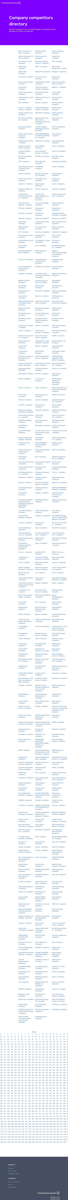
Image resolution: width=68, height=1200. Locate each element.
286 (57, 1057)
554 (50, 1080)
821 (40, 1103)
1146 (22, 1132)
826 (57, 1103)
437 (61, 1070)
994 (15, 1119)
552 (43, 1080)
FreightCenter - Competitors (59, 232)
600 (1, 1085)
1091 (40, 1126)
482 (8, 1075)
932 (8, 1114)
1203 (12, 1137)
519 (33, 1078)
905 (19, 1111)
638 (29, 1088)
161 (40, 1047)
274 (15, 1057)
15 (53, 1034)
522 (43, 1078)
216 (22, 1052)
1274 (50, 1142)
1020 (1, 1121)
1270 (36, 1142)
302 (8, 1060)
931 (5, 1114)
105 (54, 1042)
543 (12, 1080)
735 (54, 1096)
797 (61, 1101)
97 (25, 1042)
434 (50, 1070)
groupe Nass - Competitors (59, 482)
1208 (29, 1137)
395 (19, 1067)
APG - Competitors (23, 982)
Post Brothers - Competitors (26, 805)
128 (29, 1044)
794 (50, 1101)
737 (61, 1096)
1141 (5, 1132)
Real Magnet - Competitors (25, 734)
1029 (33, 1121)
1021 (5, 1121)
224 (50, 1052)
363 (12, 1065)
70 (36, 1039)
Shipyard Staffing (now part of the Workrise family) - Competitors (25, 303)
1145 (19, 1132)
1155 (54, 1132)
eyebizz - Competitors (41, 387)
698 (29, 1093)
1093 (47, 1126)
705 (54, 1093)
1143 (12, 1132)
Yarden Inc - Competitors (42, 325)
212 (8, 1052)
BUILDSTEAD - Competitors (42, 113)
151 (5, 1047)
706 (57, 1093)
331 (5, 1062)
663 (12, 1090)
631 (5, 1088)
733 (47, 1096)
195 (54, 1049)
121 (5, 1044)
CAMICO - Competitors (58, 767)
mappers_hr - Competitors (25, 184)
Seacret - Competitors (41, 528)
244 (15, 1054)
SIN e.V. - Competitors (41, 66)
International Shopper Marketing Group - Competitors (41, 696)
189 (33, 1049)
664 (15, 1090)
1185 (54, 1134)
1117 (26, 1129)
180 (1, 1049)
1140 (1, 1132)
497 (61, 1075)
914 (50, 1111)
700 (36, 1093)
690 (1, 1093)
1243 (47, 1139)
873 (12, 1108)
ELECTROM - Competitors (25, 405)
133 (47, 1044)
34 (15, 1036)
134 (50, 1044)
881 (40, 1108)
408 (64, 1067)
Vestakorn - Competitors (42, 493)
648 (64, 1088)
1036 (57, 1121)
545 (19, 1080)
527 (61, 1078)
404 (50, 1067)
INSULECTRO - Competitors (42, 71)
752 (8, 1098)
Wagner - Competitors (41, 543)
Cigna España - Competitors (26, 373)
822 (43, 1103)
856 (57, 1106)
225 (54, 1052)
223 (47, 1052)
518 (29, 1078)
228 (64, 1052)
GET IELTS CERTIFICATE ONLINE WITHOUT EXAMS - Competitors (42, 795)
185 (19, 1049)
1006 (57, 1119)
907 (26, 1111)
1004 (50, 1119)
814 (15, 1103)
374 (50, 1065)
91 (4, 1042)
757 (26, 1098)
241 (5, 1054)
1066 (57, 1124)
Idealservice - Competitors (59, 218)
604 (15, 1085)
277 (26, 1057)
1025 (19, 1121)
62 (8, 1039)
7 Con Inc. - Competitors (58, 472)
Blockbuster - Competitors (59, 71)
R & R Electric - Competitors (42, 266)
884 (50, 1108)
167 (61, 1047)
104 (50, 1042)
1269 (33, 1142)
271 (5, 1057)
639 (33, 1088)
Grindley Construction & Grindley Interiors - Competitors (24, 451)
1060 (36, 1124)
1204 (15, 1137)
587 (61, 1083)
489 (33, 1075)
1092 (43, 1126)
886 (57, 1108)
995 (19, 1119)
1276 (57, 1142)
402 (43, 1067)
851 (40, 1106)
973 (47, 1116)
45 (53, 1036)
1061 (40, 1124)
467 (61, 1072)
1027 (26, 1121)
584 (50, 1083)
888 (64, 1108)
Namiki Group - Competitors (26, 999)
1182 (43, 1134)
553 (47, 1080)
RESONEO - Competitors (25, 800)
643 (47, 1088)
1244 (50, 1139)
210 (1, 1052)
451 (5, 1072)
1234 (15, 1139)
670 (36, 1090)
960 (1, 1116)
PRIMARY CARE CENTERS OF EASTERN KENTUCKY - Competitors (42, 807)
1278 (64, 1142)
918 (64, 1111)
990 (1, 1119)
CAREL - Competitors (41, 638)
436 (57, 1070)
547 (26, 1080)
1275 (54, 1142)
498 (64, 1075)
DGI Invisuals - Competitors (42, 829)
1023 (12, 1121)
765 (54, 1098)
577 (26, 1083)
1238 (29, 1139)
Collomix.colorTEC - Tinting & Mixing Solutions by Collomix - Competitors (59, 628)
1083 (12, 1126)
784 (15, 1101)
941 (40, 1114)
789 (33, 1101)
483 (12, 1075)
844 (15, 1106)
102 (43, 1042)
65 (18, 1039)
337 (26, 1062)
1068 (64, 1124)
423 (12, 1070)
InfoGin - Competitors (58, 572)
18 (64, 1034)
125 (19, 1044)
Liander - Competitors (58, 583)
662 (8, 1090)
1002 (43, 1119)
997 (26, 1119)
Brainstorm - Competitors (59, 562)
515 (19, 1078)
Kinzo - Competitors (40, 602)
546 (22, 1080)
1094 (50, 1126)
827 (61, 1103)
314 (50, 1060)
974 (50, 1116)
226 (57, 1052)
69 (32, 1039)
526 (57, 1078)
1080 (1, 1126)
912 (43, 1111)
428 (29, 1070)
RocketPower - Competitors (59, 1004)
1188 (64, 1134)
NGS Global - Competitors (42, 156)
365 (19, 1065)
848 (29, 1106)
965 (19, 1116)
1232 (8, 1139)
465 (54, 1072)
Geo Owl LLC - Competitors (59, 368)
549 (33, 1080)
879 (33, 1108)
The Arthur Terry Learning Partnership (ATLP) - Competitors (42, 918)
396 (22, 1067)
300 (1, 1060)
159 (33, 1047)
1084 (15, 1126)
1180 (36, 1134)
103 (47, 1042)
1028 (29, 1121)
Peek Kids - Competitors (41, 373)
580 (36, 1083)
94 (15, 1042)
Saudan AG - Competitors (42, 218)
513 (12, 1078)
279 (33, 1057)
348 (64, 1062)
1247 (61, 1139)
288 (64, 1057)
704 (50, 1093)
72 (43, 1039)
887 (61, 1108)
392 (8, 1067)
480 (1, 1075)
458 (29, 1072)
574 (15, 1083)
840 (1, 1106)
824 (50, 1103)
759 (33, 1098)
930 (1, 1114)
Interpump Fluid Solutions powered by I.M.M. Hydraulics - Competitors (42, 814)
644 (50, 1088)
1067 (61, 1124)
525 (54, 1078)
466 (57, 1072)
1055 (19, 1124)
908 (29, 1111)
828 (64, 1103)
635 (19, 1088)
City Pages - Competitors (25, 685)
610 (36, 1085)
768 (64, 1098)
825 (54, 1103)
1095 (54, 1126)
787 (26, 1101)
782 (8, 1101)
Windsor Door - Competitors (26, 892)
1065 (54, 1124)
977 (61, 1116)
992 (8, 1119)
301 (5, 1060)
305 (19, 1060)
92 (8, 1042)
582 (43, 1083)
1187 (61, 1134)
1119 (33, 1129)
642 (43, 1088)
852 (43, 1106)
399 (33, 1067)
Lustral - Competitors (24, 562)
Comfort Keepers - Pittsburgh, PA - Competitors (57, 954)
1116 (22, 1129)
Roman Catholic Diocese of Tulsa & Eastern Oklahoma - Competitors (59, 389)
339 (33, 1062)
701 (40, 1093)
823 (47, 1103)
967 (26, 1116)
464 (50, 1072)
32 (8, 1036)
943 (47, 1114)
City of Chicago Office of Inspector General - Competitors (25, 268)
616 (57, 1085)
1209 (33, 1137)
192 (43, 1049)
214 (15, 1052)
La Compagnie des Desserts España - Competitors (57, 831)
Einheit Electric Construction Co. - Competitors (57, 795)
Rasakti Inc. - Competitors (59, 87)
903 (12, 1111)
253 (47, 1054)
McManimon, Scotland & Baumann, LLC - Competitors (42, 661)
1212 (43, 1137)
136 (57, 1044)
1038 (64, 1121)
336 (22, 1062)
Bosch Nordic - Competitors (59, 678)
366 (22, 1065)
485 (19, 1075)
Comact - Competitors (24, 638)
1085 (19, 1126)
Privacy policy (12, 1187)
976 (57, 1116)
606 (22, 1085)
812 (8, 1103)
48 (64, 1036)
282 (43, 1057)
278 (29, 1057)
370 (36, 1065)
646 (57, 1088)
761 (40, 1098)
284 (50, 1057)
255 (54, 1054)
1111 (5, 1129)
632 (8, 1088)
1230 (1, 1139)
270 (1, 1057)
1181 (40, 1134)
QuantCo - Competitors (41, 102)
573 (12, 1083)
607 (26, 1085)
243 (12, 1054)
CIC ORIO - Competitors (24, 881)
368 (29, 1065)
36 (22, 1036)
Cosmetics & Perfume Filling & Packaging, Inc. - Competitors (42, 320)
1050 (1, 1124)
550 (36, 1080)
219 (33, 1052)
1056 (22, 1124)
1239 (33, 1139)
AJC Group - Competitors (25, 522)
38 (29, 1036)
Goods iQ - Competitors (41, 400)
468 (64, 1072)
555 (54, 1080)
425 (19, 1070)
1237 (26, 1139)
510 (1, 1078)
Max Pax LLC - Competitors (25, 259)
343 (47, 1062)
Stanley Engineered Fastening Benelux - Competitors (57, 852)
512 (8, 1078)
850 (36, 1106)
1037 (61, 1121)
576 (22, 1083)
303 (12, 1060)
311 (40, 1060)
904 (15, 1111)
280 (36, 1057)
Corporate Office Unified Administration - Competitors (41, 930)
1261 (5, 1142)
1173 (12, 1134)
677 (61, 1090)
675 (54, 1090)
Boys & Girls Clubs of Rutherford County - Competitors (41, 609)
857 (61, 1106)
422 (8, 1070)
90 (1, 1042)
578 (29, 1083)
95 (18, 1042)
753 (12, 1098)
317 (61, 1060)
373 (47, 1065)
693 (12, 1093)
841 (5, 1106)
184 (15, 1049)
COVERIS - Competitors (58, 336)
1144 (15, 1132)
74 (50, 1039)
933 (12, 1114)
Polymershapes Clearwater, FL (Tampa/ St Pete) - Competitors (25, 168)
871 (5, 1108)
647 (61, 1088)
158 (29, 1047)
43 (46, 1036)
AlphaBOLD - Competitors (42, 947)
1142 (8, 1132)
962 (8, 1116)
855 (54, 1106)
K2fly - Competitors (57, 61)
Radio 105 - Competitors (58, 450)
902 (8, 1111)
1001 (40, 1119)
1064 (50, 1124)
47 (60, 1036)
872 (8, 1108)
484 (15, 1075)
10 (36, 1034)
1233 (12, 1139)
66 (22, 1039)
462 (43, 1072)
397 (26, 1067)
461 (40, 1072)
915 (54, 1111)
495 (54, 1075)
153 (12, 1047)
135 (54, 1044)
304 (15, 1060)
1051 (5, 1124)
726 (22, 1096)
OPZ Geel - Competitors (24, 400)
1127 (61, 1129)
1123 (47, 1129)
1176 (22, 1134)
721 (5, 1096)
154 (15, 1047)
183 (12, 1049)
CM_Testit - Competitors (58, 805)
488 (29, 1075)
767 (61, 1098)
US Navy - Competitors (24, 379)
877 (26, 1108)
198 (64, 1049)
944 (50, 1114)
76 (57, 1039)
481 (5, 1075)
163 (47, 1047)
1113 (12, 1129)
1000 (36, 1119)
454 (15, 1072)
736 (57, 1096)
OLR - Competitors (40, 572)
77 (60, 1039)
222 (43, 1052)
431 (40, 1070)
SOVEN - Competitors (24, 614)
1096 (57, 1126)
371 (40, 1065)
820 (36, 1103)
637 (26, 1088)
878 (29, 1108)
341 (40, 1062)
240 (1, 1054)
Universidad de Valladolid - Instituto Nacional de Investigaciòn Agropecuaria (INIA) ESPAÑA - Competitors (25, 503)
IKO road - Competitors (24, 387)
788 (29, 1101)
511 (5, 1078)
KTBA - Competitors (57, 942)
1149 (33, 1132)
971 (40, 1116)
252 (43, 1054)
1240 (36, 1139)
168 (64, 1047)
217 (26, 1052)
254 (50, 1054)
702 (43, 1093)
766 (57, 1098)
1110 (1, 1129)
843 (12, 1106)
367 (26, 1065)
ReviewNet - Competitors (59, 729)
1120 (36, 1129)
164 (50, 1047)
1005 (54, 1119)
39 (32, 1036)
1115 (19, 1129)
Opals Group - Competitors (42, 141)
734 (50, 1096)
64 (15, 1039)
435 (54, 1070)
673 (47, 1090)
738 (64, 1096)
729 (33, 1096)
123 (12, 1044)
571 (5, 1083)
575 (19, 1083)
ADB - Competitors (23, 232)
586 (57, 1083)
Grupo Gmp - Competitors (59, 842)
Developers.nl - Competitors (26, 778)
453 (12, 1072)
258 (64, 1054)
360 (1, 1065)
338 (29, 1062)
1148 (29, 1132)
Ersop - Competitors (40, 245)
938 (29, 1114)
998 (29, 1119)
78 (64, 1039)
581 (40, 1083)
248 (29, 1054)
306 (22, 1060)
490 (36, 1075)
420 (1, 1070)
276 (22, 1057)
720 (1, 1096)
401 (40, 1067)
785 (19, 1101)
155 (19, 1047)
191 (40, 1049)
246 (22, 1054)
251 (40, 1054)
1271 (40, 1142)
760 (36, 1098)
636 (22, 1088)
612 (43, 1085)
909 (33, 1111)
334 (15, 1062)
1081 (5, 1126)
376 (57, 1065)
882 (43, 1108)
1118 (29, 1129)
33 (11, 1036)
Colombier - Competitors (42, 800)
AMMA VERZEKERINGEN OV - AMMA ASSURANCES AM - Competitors (42, 135)
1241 (40, 1139)
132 (43, 1044)
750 (1, 1098)
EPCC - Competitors (40, 457)
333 (12, 1062)
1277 (61, 1142)
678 (64, 1090)
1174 (15, 1134)
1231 (5, 1139)
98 (29, 1042)
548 (29, 1080)
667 (26, 1090)
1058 (29, 1124)
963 (12, 1116)
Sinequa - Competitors (58, 146)
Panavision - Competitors (59, 989)
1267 (26, 1142)
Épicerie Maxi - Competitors (42, 425)
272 (8, 1057)
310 (36, 1060)
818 (29, 1103)
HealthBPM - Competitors (25, 273)
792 (43, 1101)
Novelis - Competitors (41, 857)
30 (1, 1036)
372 (43, 1065)
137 (61, 1044)
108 (64, 1042)
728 (29, 1096)
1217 (61, 1137)
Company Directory (13, 1173)
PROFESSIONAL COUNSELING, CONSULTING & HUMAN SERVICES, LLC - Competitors (41, 743)
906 (22, 1111)
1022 (8, 1121)
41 (39, 1036)
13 (46, 1034)
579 (33, 1083)
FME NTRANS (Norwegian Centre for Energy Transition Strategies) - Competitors (59, 517)
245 (19, 1054)
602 (8, 1085)
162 (43, 1047)
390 (1, 1067)
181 (5, 1049)
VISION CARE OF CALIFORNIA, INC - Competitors (23, 937)
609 (33, 1085)
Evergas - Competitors (41, 614)
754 (15, 1098)
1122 (43, 1129)
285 (54, 1057)
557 (61, 1080)
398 (29, 1067)
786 (22, 1101)
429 (33, 1070)
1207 (26, 1137)
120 (1, 1044)
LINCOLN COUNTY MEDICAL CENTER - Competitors (40, 898)
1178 (29, 1134)
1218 (64, 1137)
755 (19, 1098)
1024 (15, 1121)
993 (12, 1119)
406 (57, 1067)
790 (36, 1101)
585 (54, 1083)
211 (5, 1052)
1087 (26, 1126)
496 (57, 1075)
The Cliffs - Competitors (58, 971)
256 (57, 1054)
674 (50, 1090)
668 (29, 1090)
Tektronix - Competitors (41, 189)
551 (40, 1080)
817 (26, 1103)
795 (54, 1101)
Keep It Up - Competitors (42, 296)
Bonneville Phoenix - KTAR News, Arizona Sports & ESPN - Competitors (25, 680)
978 (64, 1116)
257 (61, 1054)
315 (54, 1060)
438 (64, 1070)
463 (47, 1072)
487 (26, 1075)
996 (22, 1119)
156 (22, 1047)
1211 (40, 1137)
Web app (10, 1168)
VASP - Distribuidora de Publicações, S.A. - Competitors (24, 876)
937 (26, 1114)
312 (43, 1060)
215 (19, 1052)
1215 (54, 1137)
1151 (40, 1132)
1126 (57, 1129)
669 (33, 1090)
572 (8, 1083)
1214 (50, 1137)
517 (26, 1078)
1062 (43, 1124)
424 (15, 1070)
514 (15, 1078)
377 (61, 1065)
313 (47, 1060)
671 (40, 1090)
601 (5, 1085)
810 (1, 1103)
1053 (12, 1124)
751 (5, 1098)
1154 (50, 1132)
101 (40, 1042)
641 (40, 1088)
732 (43, 1096)
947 (61, 1114)
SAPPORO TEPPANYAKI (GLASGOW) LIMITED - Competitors (41, 954)
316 (57, 1060)
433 (47, 1070)
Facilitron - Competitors (41, 850)
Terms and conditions (14, 1182)
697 (26, 1093)
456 (22, 1072)
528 (64, 1078)
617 (61, 1085)
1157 (61, 1132)
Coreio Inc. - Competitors (25, 552)
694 (15, 1093)
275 (19, 1057)
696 (22, 1093)
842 (8, 1106)
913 (47, 1111)
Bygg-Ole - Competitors (41, 583)
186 (22, 1049)
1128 (64, 1129)
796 (57, 1101)
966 (22, 1116)
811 (5, 1103)
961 (5, 1116)
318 (64, 1060)
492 (43, 1075)
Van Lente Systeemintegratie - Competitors (23, 961)
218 (29, 1052)
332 (8, 1062)
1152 (43, 1132)
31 (4, 1036)
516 (22, 1078)
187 (26, 1049)
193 (47, 1049)
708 (64, 1093)
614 (50, 1085)
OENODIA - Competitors (24, 989)
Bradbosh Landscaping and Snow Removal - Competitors (59, 668)
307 (26, 1060)
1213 (47, 1137)
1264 (15, 1142)
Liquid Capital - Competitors (59, 1009)
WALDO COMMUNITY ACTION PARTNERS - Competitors (41, 444)
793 (47, 1101)
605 (19, 1085)
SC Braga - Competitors (41, 706)
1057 (26, 1124)
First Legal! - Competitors (42, 410)
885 (54, 1108)
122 (8, 1044)
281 (40, 1057)
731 (40, 1096)
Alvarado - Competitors (24, 847)
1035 (54, 1121)
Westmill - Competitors (41, 346)
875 (19, 1108)
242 (8, 1054)
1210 (36, 1137)
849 (33, 1106)
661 (5, 1090)
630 (1, 1088)
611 (40, 1085)
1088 (29, 1126)
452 (8, 1072)
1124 (50, 1129)
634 (15, 1088)
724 (15, 1096)
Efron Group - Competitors (42, 626)
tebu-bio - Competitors (58, 977)
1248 (64, 1139)
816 (22, 1103)
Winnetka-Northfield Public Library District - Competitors (42, 717)
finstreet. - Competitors (41, 847)
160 (36, 1047)
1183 (47, 1134)
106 (57, 1042)
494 (50, 1075)
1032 (43, 1121)
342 (43, 1062)
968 (29, 1116)
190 (36, 1049)
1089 (33, 1126)
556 (57, 1080)
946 (57, 1114)
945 (54, 1114)
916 (57, 1111)
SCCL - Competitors (40, 772)
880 (36, 1108)
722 (8, 1096)
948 (64, 1114)
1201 (5, 1137)
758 (29, 1098)
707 (61, 1093)
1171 (5, 1134)
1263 (12, 1142)
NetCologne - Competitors (25, 213)
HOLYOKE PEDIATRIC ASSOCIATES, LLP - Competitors (41, 261)
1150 (36, 1132)
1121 (40, 1129)
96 (22, 1042)
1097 (61, 1126)
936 (22, 1114)
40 (36, 1036)
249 (33, 1054)
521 (40, 1078)
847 (26, 1106)
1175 (19, 1134)
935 (19, 1114)
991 (5, 1119)
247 (26, 1054)
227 (61, 1052)
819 (33, 1103)
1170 (1, 1134)
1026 (22, 1121)
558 (64, 1080)
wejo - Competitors (23, 102)
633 (12, 1088)
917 (61, 1111)
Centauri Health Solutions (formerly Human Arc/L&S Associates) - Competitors (42, 752)
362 (8, 1065)
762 (43, 1098)
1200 (1, 1137)
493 (47, 1075)
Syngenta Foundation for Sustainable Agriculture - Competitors (25, 911)
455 (19, 1072)
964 (15, 1116)
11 (39, 1034)
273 (12, 1057)
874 (15, 1108)
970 (36, 1116)
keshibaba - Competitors (25, 218)
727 (26, 1096)
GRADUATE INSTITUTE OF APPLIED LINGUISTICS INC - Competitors (25, 1011)
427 (26, 1070)
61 (4, 1039)
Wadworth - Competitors (25, 482)
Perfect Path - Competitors (59, 528)
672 (43, 1090)
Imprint (10, 1184)
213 (12, 1052)
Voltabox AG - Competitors (25, 477)
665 (19, 1090)
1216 (57, 1137)
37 (25, 1036)
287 (61, 1057)
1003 (47, 1119)
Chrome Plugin (12, 1171)
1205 (19, 1137)
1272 (43, 1142)
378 (64, 1065)
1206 (22, 1137)
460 (36, 1072)
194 (50, 1049)
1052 (8, 1124)
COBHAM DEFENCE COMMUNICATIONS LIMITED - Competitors (58, 358)
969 (33, 1116)
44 (50, 1036)
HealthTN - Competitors (58, 847)
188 (29, 1049)
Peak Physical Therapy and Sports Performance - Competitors (25, 358)
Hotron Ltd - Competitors (59, 151)
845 (19, 1106)
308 (29, 1060)
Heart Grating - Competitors (26, 77)
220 (36, 1052)
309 (33, 1060)
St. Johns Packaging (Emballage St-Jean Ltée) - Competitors (42, 128)
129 (33, 1044)
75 (53, 1039)
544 (15, 1080)
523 (47, 1078)
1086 (22, 1126)
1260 (1, 1142)
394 (15, 1067)
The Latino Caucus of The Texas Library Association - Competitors (42, 432)
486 (22, 1075)
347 (61, 1062)
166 (57, 1047)
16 (57, 1034)
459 (33, 1072)
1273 (47, 1142)
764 (50, 1098)
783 (12, 1101)
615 (54, 1085)
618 (64, 1085)
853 (47, 1106)
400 (36, 1067)
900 (1, 1111)
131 (40, 1044)
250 (36, 1054)
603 (12, 1085)
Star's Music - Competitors (42, 291)
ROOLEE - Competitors (24, 173)
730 (36, 1096)
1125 (54, 1129)
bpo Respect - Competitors (59, 161)
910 (36, 1111)
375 (54, 1065)
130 (36, 1044)
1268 (29, 1142)
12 (43, 1034)
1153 (47, 1132)
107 (61, 1042)
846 (22, 1106)
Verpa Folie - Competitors (42, 232)
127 (26, 1044)
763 (47, 1098)
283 (47, 1057)
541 (5, 1080)
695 (19, 1093)
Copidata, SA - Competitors (42, 515)
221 (40, 1052)
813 (12, 1103)
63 (11, 1039)
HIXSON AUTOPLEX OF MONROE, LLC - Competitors (41, 983)
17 (60, 1034)
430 (36, 1070)
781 (5, 1101)
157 (26, 1047)
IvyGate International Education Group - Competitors (57, 494)
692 (8, 1093)
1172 (8, 1134)
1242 (43, 1139)
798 (64, 1101)
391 (5, 1067)
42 (43, 1036)
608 (29, 1085)
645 (54, 1088)
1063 (47, 1124)
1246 (57, 1139)
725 (19, 1096)
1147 (26, 1132)
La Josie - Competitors (58, 166)
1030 (36, 1121)
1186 (57, 1134)
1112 (8, 1129)
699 (33, 1093)
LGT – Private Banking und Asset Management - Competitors (25, 859)
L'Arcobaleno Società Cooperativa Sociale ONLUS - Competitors (42, 275)
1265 (19, 1142)
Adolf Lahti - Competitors (59, 874)
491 (40, 1075)
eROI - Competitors (23, 161)
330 (1, 1062)
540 (1, 1080)
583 (47, 1083)
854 (50, 1106)
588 (64, 1083)
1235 (19, 1139)
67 (25, 1039)
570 (1, 1083)
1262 (8, 1142)
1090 (36, 1126)
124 (15, 1044)
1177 (26, 1134)
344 (50, 1062)
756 (22, 1098)
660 (1, 1090)
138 (64, 1044)
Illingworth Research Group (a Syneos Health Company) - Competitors (42, 724)
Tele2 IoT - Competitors (24, 330)
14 (50, 1034)
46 (57, 1036)
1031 (40, 1121)
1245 (54, 1139)
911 (40, 1111)
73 (46, 1039)
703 (47, 1093)
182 (8, 1049)
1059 (33, 1124)
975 (54, 1116)
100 (36, 1042)
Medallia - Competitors (58, 722)
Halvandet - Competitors (25, 923)
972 (43, 1116)
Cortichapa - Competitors (59, 189)
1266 (22, 1142)
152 (8, 1047)
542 (8, 1080)
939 (33, 1114)
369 (33, 1065)
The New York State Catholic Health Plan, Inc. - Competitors (25, 621)
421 (5, 1070)
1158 (64, 1132)
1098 (64, 1126)
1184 (50, 1134)
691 (5, 1093)
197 (61, 1049)
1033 (47, 1121)
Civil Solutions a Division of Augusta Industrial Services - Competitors (25, 584)
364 (15, 1065)
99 (32, 1042)
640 (36, 1088)
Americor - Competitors (58, 184)
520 (36, 1078)
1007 (61, 1119)
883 (47, 1108)
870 (1, 1108)
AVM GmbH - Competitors (59, 904)
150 (1, 1047)
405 (54, 1067)
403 (47, 1067)
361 (5, 1065)
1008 (64, 1119)
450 (1, 1072)
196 (57, 1049)
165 (54, 1047)
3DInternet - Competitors (25, 208)
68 (29, 1039)
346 (57, 1062)
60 (1, 1039)
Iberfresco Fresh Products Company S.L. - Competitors (25, 135)
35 (18, 1036)
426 (22, 1070)
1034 (50, 1121)
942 (43, 1114)
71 (39, 1039)
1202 (8, 1137)
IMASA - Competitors (24, 750)
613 (47, 1085)
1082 (8, 1126)
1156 (57, 1132)
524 (50, 1078)
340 (36, 1062)
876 (22, 1108)
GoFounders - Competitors (59, 673)
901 (5, 1111)
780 (1, 1101)
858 (64, 1106)
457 (26, 1072)
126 (22, 1044)
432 (43, 1070)
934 (15, 1114)
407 (61, 1067)
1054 (15, 1124)
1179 (33, 1134)
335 (19, 1062)
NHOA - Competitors (40, 836)
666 (22, 1090)
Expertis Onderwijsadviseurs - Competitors (57, 597)
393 (12, 1067)
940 (36, 1114)
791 (40, 1101)
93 (11, 1042)
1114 (15, 1129)
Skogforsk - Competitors (58, 394)
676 (57, 1090)
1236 (22, 1139)
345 (54, 1062)
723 (12, 1096)
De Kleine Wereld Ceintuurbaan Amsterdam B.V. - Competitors (25, 196)
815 (19, 1103)
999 (33, 1119)
